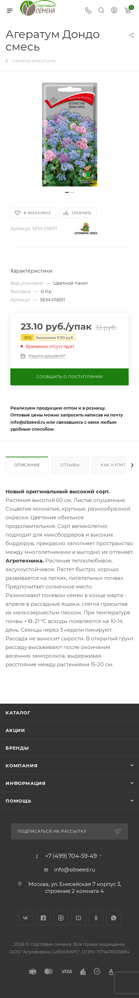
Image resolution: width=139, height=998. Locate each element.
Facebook (43, 917)
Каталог (18, 712)
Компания (22, 765)
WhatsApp (113, 917)
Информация (26, 783)
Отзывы (70, 465)
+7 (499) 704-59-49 (71, 856)
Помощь (18, 801)
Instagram (60, 917)
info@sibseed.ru (74, 869)
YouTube (78, 917)
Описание (27, 465)
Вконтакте (25, 917)
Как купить (115, 465)
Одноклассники (96, 917)
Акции (15, 730)
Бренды (17, 748)
